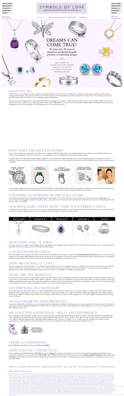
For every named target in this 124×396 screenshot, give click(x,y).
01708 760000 (41, 355)
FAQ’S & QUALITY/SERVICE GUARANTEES (62, 17)
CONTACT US (83, 17)
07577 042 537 (52, 355)
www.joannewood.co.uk (24, 371)
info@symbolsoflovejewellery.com (88, 255)
